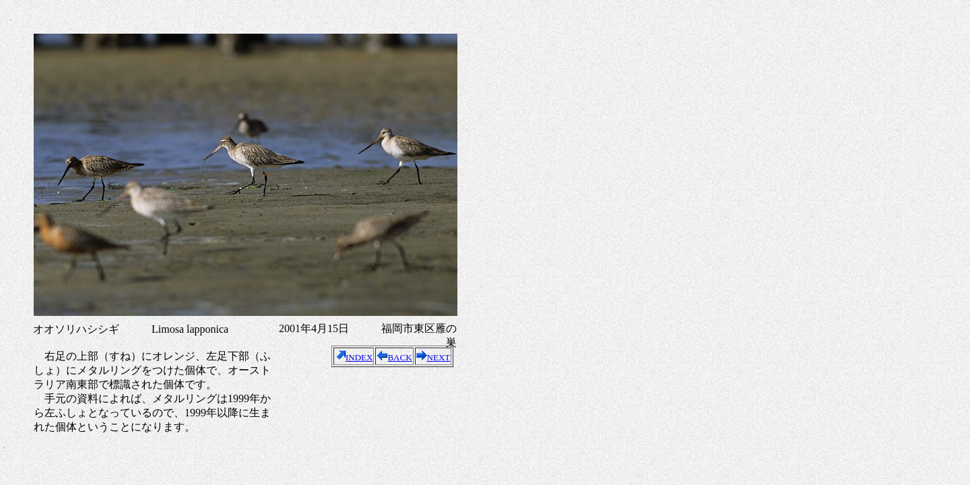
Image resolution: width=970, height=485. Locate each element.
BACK (394, 357)
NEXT (433, 357)
